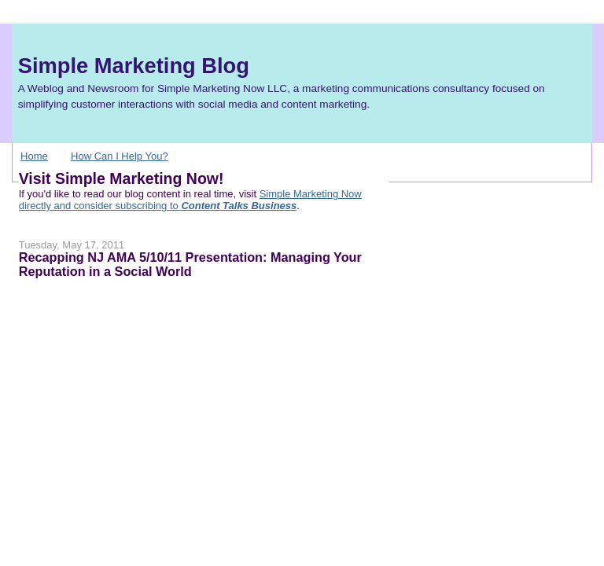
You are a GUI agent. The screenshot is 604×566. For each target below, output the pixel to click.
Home (34, 156)
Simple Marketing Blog (133, 65)
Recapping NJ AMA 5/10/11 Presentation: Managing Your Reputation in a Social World (190, 264)
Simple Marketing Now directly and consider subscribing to (190, 199)
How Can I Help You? (119, 156)
